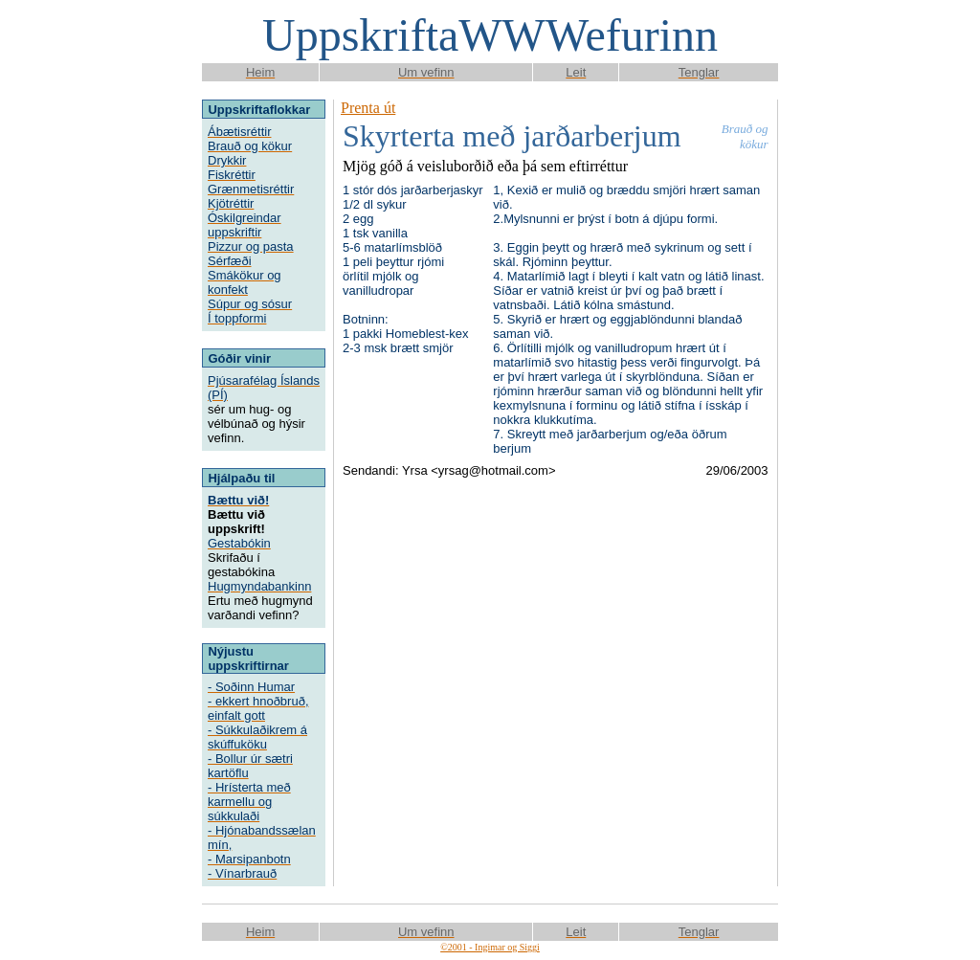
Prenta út (368, 108)
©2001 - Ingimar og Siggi (490, 947)
